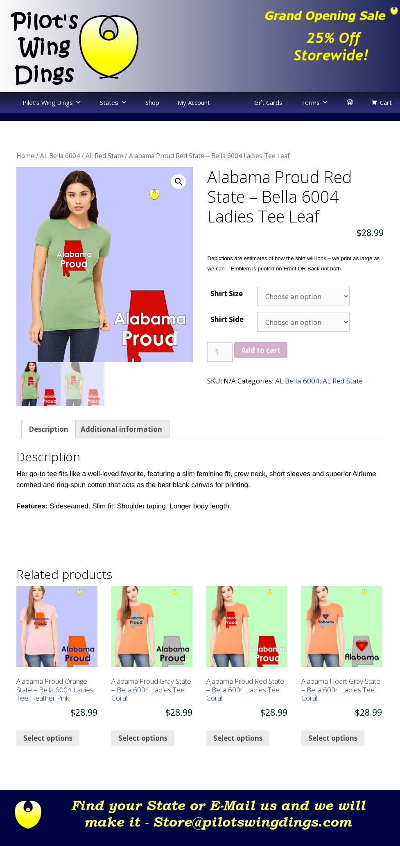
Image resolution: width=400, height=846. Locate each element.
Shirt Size (226, 293)
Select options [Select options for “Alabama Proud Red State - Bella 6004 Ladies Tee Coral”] (237, 748)
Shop (152, 102)
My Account (194, 102)
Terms (310, 102)
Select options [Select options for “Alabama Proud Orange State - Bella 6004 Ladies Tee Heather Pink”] (47, 748)
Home (25, 155)
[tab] (48, 439)
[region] (300, 38)
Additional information (121, 439)
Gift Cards (268, 102)
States (109, 102)
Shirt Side (227, 319)
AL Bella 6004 (60, 155)
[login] (350, 102)
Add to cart (260, 350)
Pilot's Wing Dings (48, 102)
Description (48, 439)
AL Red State (104, 155)
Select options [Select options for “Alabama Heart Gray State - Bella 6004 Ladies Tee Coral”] (332, 748)
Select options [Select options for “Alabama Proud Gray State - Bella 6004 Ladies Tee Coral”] (142, 748)
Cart (386, 102)
